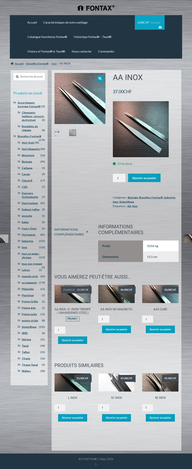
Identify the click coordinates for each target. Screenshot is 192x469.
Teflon (26, 352)
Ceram (26, 174)
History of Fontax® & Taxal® (46, 51)
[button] (100, 78)
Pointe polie (29, 314)
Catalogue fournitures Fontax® (47, 36)
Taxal (25, 345)
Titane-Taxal (30, 364)
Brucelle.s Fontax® (37, 63)
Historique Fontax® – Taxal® (93, 36)
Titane (26, 358)
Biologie (133, 197)
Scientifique (126, 201)
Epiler (25, 222)
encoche (27, 215)
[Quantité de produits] (119, 178)
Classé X (27, 180)
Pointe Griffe (30, 301)
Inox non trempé (32, 263)
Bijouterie (28, 155)
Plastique (28, 295)
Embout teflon (30, 209)
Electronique (30, 203)
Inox (54, 63)
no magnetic (29, 282)
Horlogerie (28, 234)
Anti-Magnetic (31, 148)
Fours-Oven (29, 228)
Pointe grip (29, 307)
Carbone (27, 168)
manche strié (30, 276)
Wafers (26, 370)
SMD (25, 333)
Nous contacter (82, 51)
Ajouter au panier (144, 178)
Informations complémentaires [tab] (69, 232)
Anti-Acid (28, 142)
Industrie (169, 197)
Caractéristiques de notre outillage (65, 22)
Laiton (26, 269)
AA (129, 206)
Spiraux (26, 339)
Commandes (106, 51)
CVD (25, 186)
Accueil (32, 22)
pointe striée (30, 320)
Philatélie (28, 289)
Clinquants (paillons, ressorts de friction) (33, 116)
